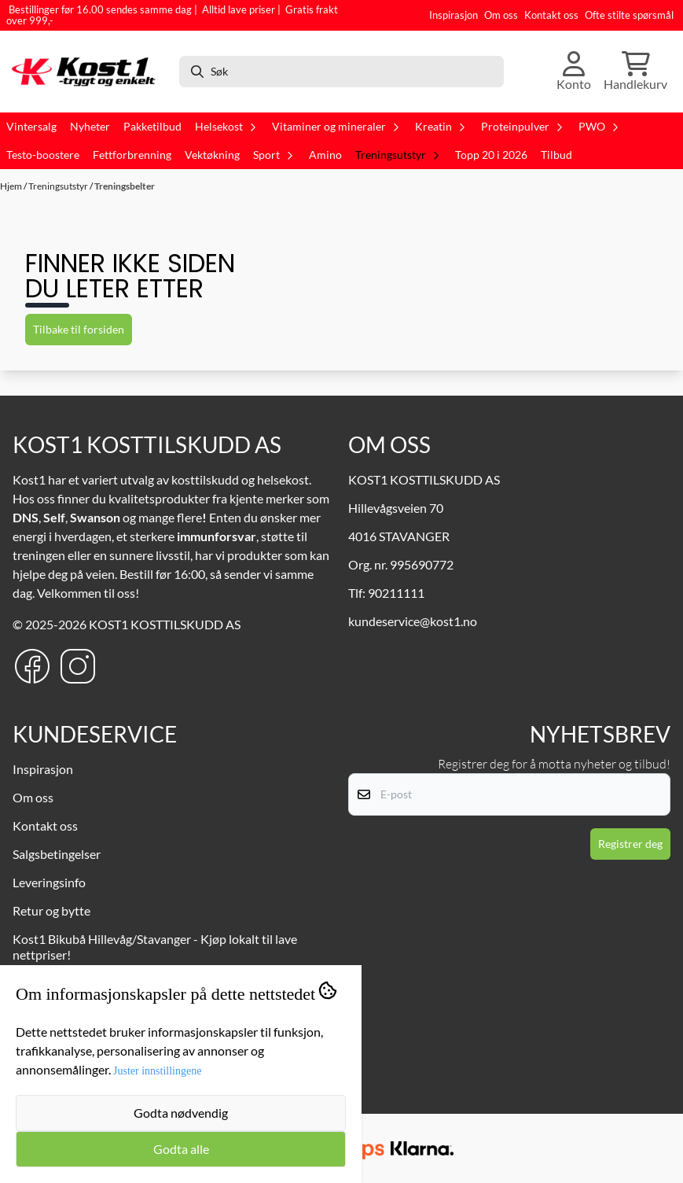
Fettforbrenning (132, 155)
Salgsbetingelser (57, 853)
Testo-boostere (42, 155)
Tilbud (556, 155)
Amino (325, 155)
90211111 (396, 592)
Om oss (501, 15)
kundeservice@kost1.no (412, 621)
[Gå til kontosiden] (573, 71)
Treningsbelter (124, 186)
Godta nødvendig (181, 1112)
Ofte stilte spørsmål (629, 15)
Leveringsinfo (49, 882)
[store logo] (87, 71)
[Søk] (341, 71)
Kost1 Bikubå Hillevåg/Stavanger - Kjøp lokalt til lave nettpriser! (155, 946)
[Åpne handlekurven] (635, 71)
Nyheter (90, 126)
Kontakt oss (551, 15)
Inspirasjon (453, 15)
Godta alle (181, 1148)
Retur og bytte (51, 910)
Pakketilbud (152, 126)
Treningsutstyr (59, 186)
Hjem (12, 186)
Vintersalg (31, 126)
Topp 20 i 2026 (491, 155)
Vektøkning (212, 155)
